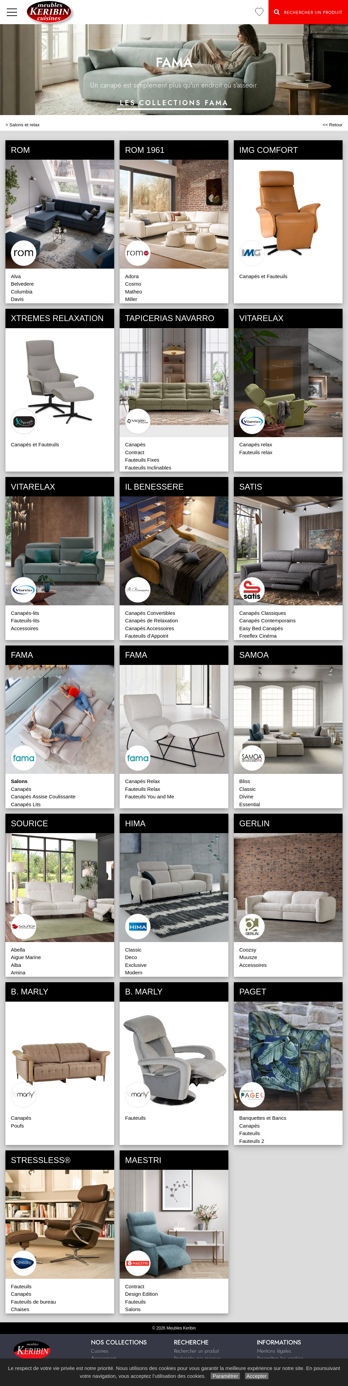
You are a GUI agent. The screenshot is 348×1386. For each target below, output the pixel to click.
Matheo (133, 291)
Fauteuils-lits (25, 620)
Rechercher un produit (196, 1351)
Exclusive (135, 965)
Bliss (244, 781)
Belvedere (22, 284)
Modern (133, 972)
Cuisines (99, 1351)
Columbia (21, 291)
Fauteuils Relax (142, 789)
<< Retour (333, 124)
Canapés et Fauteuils (263, 276)
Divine (246, 796)
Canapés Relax (142, 781)
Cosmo (133, 284)
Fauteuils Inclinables (148, 468)
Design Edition (141, 1294)
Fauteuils (135, 1118)
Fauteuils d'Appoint (146, 636)
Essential (249, 804)
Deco (131, 957)
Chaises (20, 1309)
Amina (18, 972)
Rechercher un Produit (308, 12)
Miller (131, 299)
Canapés (135, 444)
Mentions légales (274, 1351)
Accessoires (24, 628)
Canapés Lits (26, 804)
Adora (132, 276)
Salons (133, 1309)
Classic (247, 789)
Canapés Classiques (262, 613)
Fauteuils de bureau (33, 1302)
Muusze (248, 957)
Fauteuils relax (256, 452)
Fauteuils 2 (251, 1141)
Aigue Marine (26, 957)
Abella (18, 950)
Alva (16, 276)
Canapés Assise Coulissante (43, 796)
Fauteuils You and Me (149, 796)
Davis (17, 299)
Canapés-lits (25, 613)
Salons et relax (25, 124)
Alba (16, 965)
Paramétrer (225, 1376)
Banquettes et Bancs (262, 1118)
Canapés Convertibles (150, 613)
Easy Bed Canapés (261, 628)
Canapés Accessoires (149, 628)
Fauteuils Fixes (142, 460)
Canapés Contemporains (267, 620)
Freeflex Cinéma (258, 636)
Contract (134, 452)
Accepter (256, 1376)
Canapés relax (255, 444)
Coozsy (247, 950)
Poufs (17, 1126)
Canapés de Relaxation (151, 620)
